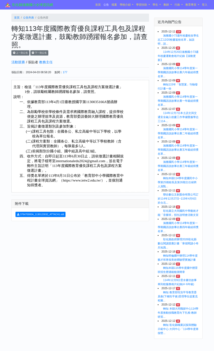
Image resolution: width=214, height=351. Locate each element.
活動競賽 (18, 62)
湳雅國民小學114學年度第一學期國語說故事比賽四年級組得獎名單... (178, 227)
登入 (204, 4)
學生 (156, 4)
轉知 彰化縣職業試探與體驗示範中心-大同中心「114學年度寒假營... (178, 329)
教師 (166, 4)
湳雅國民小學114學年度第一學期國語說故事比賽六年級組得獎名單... (178, 72)
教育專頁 (191, 4)
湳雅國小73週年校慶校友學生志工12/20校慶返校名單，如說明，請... (178, 39)
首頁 (98, 4)
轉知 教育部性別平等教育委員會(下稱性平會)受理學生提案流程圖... (178, 296)
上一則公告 (20, 52)
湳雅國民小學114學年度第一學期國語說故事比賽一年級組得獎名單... (178, 100)
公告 (106, 4)
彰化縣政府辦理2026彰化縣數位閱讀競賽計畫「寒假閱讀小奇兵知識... (178, 243)
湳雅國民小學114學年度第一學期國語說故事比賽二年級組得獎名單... (178, 133)
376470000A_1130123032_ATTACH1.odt (40, 214)
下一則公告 (39, 52)
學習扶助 (142, 4)
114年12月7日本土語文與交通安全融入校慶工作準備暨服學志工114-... (178, 117)
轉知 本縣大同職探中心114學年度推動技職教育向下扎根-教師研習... (178, 312)
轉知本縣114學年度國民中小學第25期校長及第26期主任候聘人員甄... (178, 182)
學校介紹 (125, 4)
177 (65, 72)
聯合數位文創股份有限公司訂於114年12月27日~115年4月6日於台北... (178, 198)
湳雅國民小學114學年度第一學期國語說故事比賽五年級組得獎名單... (178, 149)
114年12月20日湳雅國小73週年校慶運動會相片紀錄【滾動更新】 (178, 55)
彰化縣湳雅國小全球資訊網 (32, 5)
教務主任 (46, 62)
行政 (178, 4)
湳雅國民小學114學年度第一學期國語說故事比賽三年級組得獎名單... (178, 166)
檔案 (114, 4)
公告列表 (28, 17)
